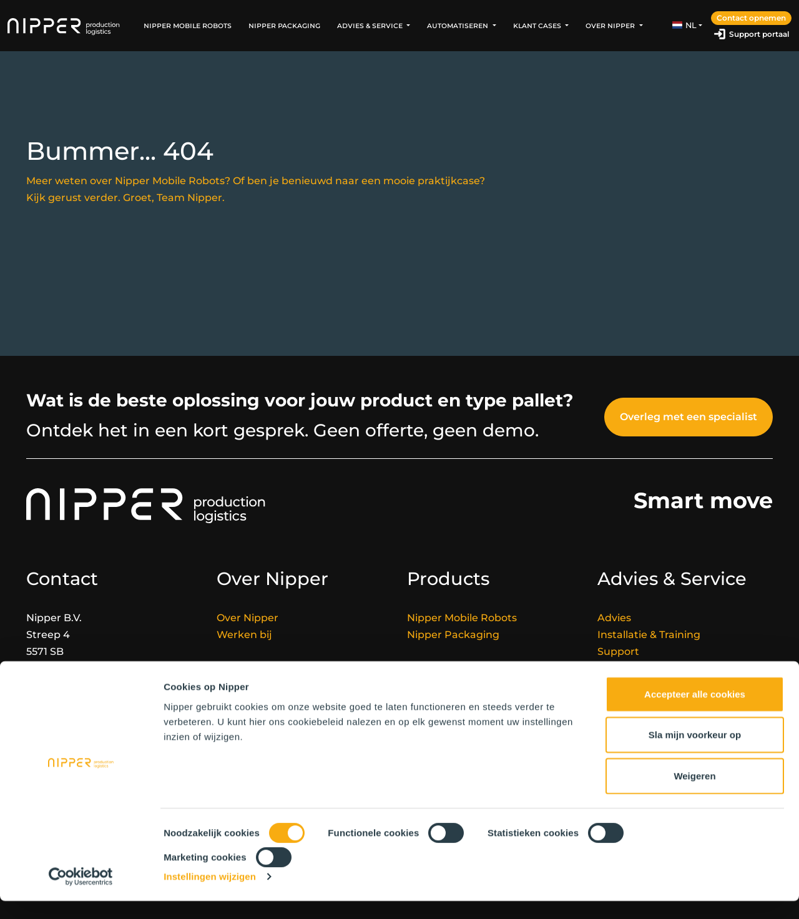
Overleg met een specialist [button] (688, 417)
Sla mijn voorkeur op (695, 752)
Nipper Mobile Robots (188, 25)
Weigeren (694, 794)
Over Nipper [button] (611, 25)
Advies (614, 618)
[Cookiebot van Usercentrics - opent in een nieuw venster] (80, 894)
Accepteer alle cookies (694, 712)
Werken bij (244, 635)
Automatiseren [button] (458, 25)
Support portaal (759, 34)
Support (618, 651)
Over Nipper (247, 618)
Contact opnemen (751, 17)
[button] (687, 25)
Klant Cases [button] (538, 25)
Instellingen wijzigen (210, 894)
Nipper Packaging (284, 25)
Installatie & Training (648, 635)
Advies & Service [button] (370, 25)
